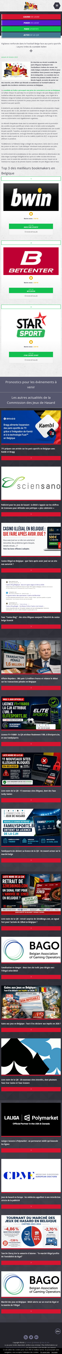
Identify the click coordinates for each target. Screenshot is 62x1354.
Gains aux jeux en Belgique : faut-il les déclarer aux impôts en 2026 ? (31, 1023)
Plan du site (45, 1342)
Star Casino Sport (31, 354)
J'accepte (54, 1352)
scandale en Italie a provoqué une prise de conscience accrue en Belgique (31, 90)
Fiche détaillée (31, 232)
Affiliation (36, 1342)
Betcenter (31, 290)
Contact (28, 1342)
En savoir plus (45, 1352)
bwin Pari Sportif (31, 226)
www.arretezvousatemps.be (15, 1348)
